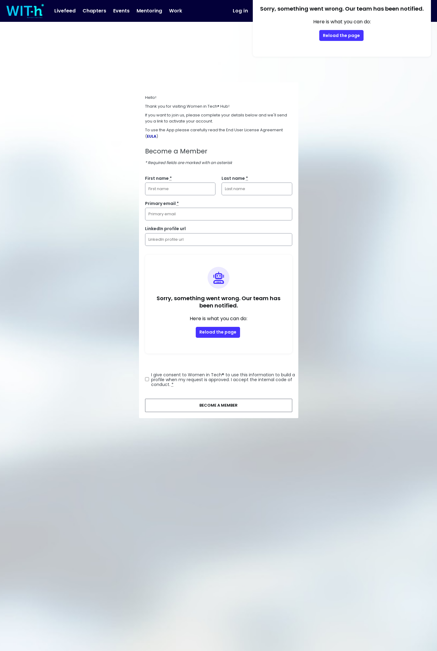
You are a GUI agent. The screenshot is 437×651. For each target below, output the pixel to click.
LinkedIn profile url (165, 229)
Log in (240, 10)
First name (158, 178)
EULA (151, 136)
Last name (235, 178)
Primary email (162, 203)
